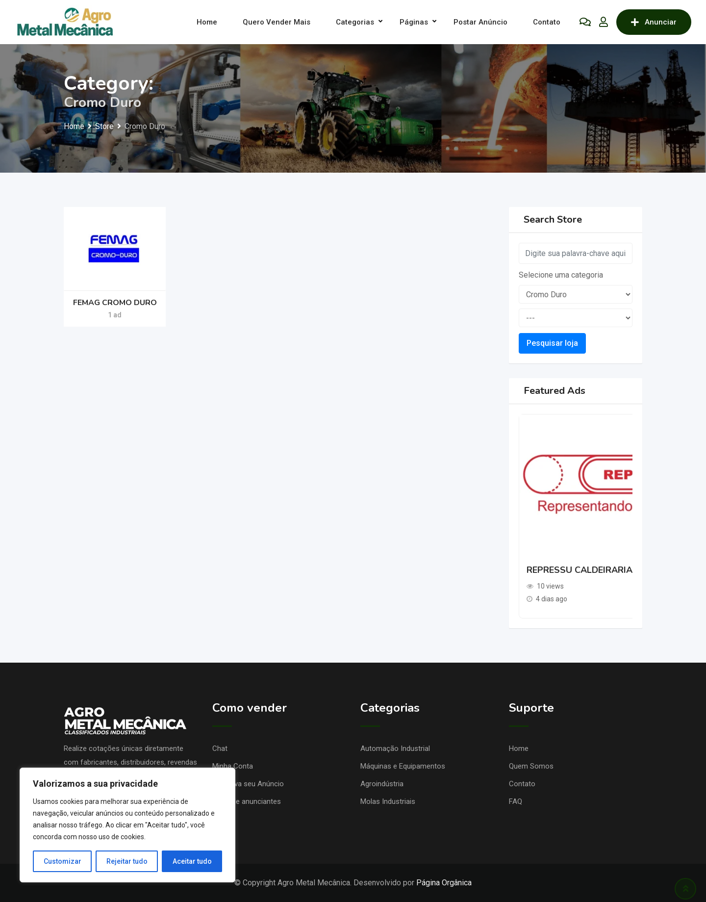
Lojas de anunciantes (246, 801)
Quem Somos (531, 766)
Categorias (355, 22)
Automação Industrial (395, 748)
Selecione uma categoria (561, 275)
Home (207, 22)
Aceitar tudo (192, 861)
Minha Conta (232, 766)
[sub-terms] (576, 318)
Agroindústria (381, 783)
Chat (219, 748)
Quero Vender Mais (276, 22)
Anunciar (654, 22)
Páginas (414, 22)
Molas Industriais (387, 801)
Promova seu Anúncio (248, 783)
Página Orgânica (444, 882)
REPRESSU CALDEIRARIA (579, 570)
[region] (127, 825)
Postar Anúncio (480, 22)
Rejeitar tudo (127, 861)
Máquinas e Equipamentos (402, 766)
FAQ (515, 801)
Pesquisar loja (552, 343)
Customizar (62, 861)
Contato (546, 22)
